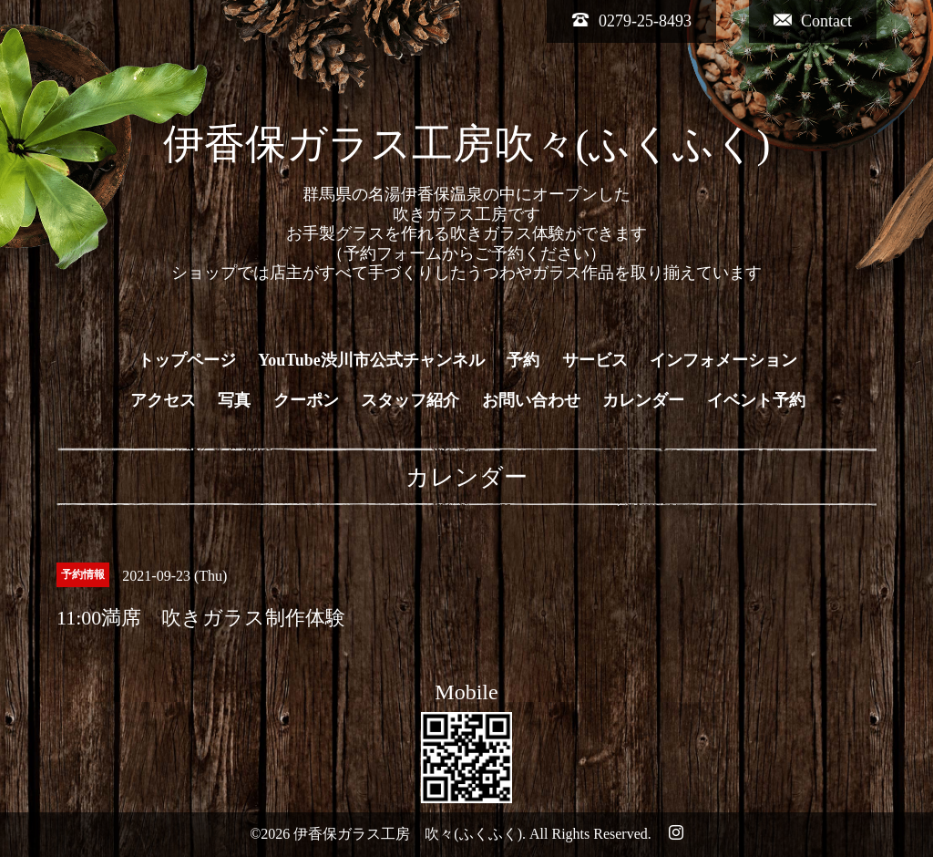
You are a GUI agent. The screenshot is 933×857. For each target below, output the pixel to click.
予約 (523, 360)
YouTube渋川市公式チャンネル (371, 360)
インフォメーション (723, 360)
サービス (595, 360)
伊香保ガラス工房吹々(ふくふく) (467, 144)
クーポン (306, 400)
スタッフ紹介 (410, 400)
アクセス (163, 400)
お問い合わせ (531, 400)
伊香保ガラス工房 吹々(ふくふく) (407, 834)
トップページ (187, 360)
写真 (234, 400)
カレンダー (643, 400)
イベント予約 (756, 400)
